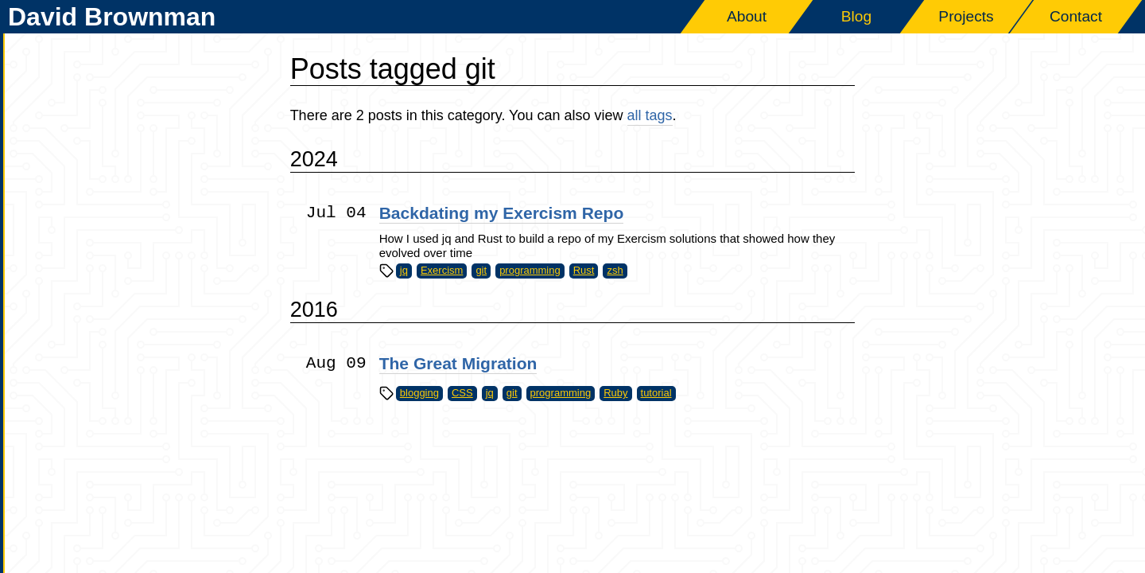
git (481, 270)
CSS (462, 393)
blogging (419, 393)
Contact (1076, 16)
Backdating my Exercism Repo (501, 213)
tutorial (656, 393)
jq (404, 270)
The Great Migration (458, 363)
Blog (856, 16)
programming (530, 270)
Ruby (615, 393)
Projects (965, 16)
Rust (584, 270)
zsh (615, 270)
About (747, 16)
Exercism (442, 270)
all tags (650, 115)
